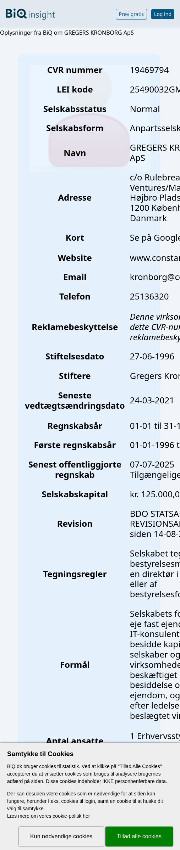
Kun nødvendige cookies (61, 836)
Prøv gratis (131, 14)
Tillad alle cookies (139, 836)
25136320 (149, 296)
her (86, 816)
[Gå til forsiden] (30, 14)
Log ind (162, 14)
